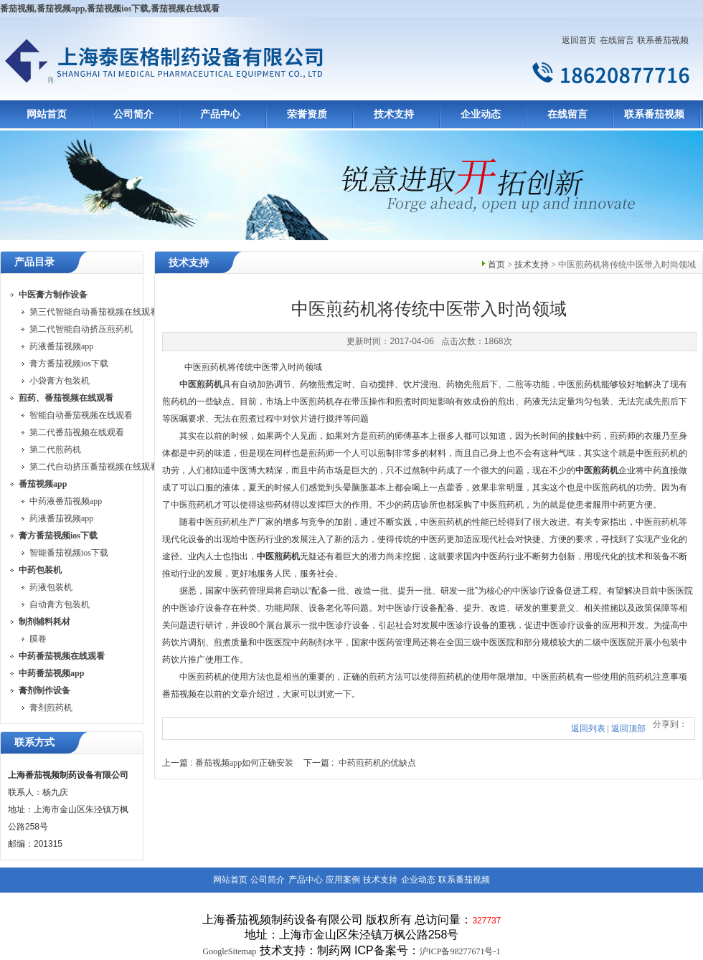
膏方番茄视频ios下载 (68, 363)
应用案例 (343, 880)
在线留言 (617, 40)
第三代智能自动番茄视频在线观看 (94, 312)
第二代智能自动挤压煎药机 (81, 329)
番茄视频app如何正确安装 (244, 763)
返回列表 (588, 728)
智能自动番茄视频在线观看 (81, 415)
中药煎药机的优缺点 (377, 763)
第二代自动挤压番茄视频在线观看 (94, 467)
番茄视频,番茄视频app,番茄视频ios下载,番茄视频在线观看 (110, 9)
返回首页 (579, 40)
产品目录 (34, 262)
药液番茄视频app (61, 346)
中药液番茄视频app (65, 501)
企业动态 (481, 114)
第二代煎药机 (55, 450)
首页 (496, 265)
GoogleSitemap (230, 951)
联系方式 (34, 742)
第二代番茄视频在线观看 (76, 432)
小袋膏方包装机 (59, 381)
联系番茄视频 (663, 40)
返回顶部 (628, 728)
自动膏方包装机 (59, 604)
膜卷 (38, 639)
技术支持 (394, 114)
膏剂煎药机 (50, 708)
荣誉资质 (307, 114)
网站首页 (47, 114)
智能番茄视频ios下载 (68, 553)
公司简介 (133, 114)
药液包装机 (50, 587)
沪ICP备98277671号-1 (460, 951)
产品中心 (220, 114)
